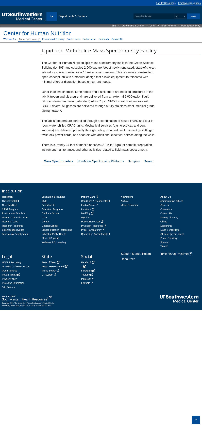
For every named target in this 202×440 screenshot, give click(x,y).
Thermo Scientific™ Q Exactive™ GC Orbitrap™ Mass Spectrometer (98, 268)
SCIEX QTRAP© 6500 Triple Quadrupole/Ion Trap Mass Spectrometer (88, 206)
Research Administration (15, 347)
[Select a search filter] (180, 16)
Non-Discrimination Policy (15, 396)
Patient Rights (9, 404)
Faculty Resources (166, 3)
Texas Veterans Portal (53, 396)
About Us (165, 326)
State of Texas (49, 392)
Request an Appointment (94, 363)
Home (113, 25)
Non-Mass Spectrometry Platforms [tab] (100, 161)
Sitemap (164, 372)
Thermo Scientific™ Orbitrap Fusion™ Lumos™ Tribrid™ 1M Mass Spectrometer (97, 258)
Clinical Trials (9, 330)
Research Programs (12, 355)
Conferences (73, 39)
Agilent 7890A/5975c (62, 229)
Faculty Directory (169, 347)
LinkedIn (85, 412)
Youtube (85, 404)
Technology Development (15, 363)
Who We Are (9, 39)
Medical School (50, 355)
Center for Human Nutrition (163, 25)
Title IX (164, 376)
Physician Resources (92, 355)
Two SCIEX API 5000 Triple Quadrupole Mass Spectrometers (92, 183)
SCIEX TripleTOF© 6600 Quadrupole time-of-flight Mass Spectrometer (88, 194)
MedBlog (85, 343)
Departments (48, 334)
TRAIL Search (49, 400)
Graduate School (50, 343)
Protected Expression (13, 412)
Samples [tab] (134, 161)
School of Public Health (54, 363)
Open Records (9, 400)
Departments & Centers (133, 25)
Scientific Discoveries (13, 359)
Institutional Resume (174, 383)
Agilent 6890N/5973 (61, 247)
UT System (47, 404)
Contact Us (117, 39)
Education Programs (52, 339)
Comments (166, 339)
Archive (125, 330)
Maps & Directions (170, 359)
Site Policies (8, 417)
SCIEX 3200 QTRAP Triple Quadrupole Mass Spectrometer (91, 278)
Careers (164, 334)
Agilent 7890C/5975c (62, 238)
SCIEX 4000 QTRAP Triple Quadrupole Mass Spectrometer (91, 174)
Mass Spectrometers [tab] (58, 161)
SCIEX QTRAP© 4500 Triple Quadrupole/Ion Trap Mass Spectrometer (88, 218)
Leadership (166, 355)
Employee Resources (189, 3)
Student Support (50, 368)
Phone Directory (168, 368)
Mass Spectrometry (190, 25)
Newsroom (127, 326)
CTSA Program (10, 339)
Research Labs (10, 351)
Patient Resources (90, 351)
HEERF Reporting (11, 392)
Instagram (86, 400)
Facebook (86, 392)
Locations (86, 339)
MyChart (85, 347)
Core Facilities (9, 334)
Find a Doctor (88, 334)
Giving (163, 351)
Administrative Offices (171, 330)
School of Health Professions (57, 359)
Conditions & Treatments (94, 330)
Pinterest (85, 408)
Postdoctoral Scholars (13, 343)
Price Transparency (91, 359)
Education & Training (53, 39)
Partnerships (89, 39)
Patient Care (88, 326)
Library (45, 351)
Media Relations (129, 334)
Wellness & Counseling (54, 372)
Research (104, 39)
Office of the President (172, 363)
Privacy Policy (9, 408)
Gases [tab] (148, 161)
